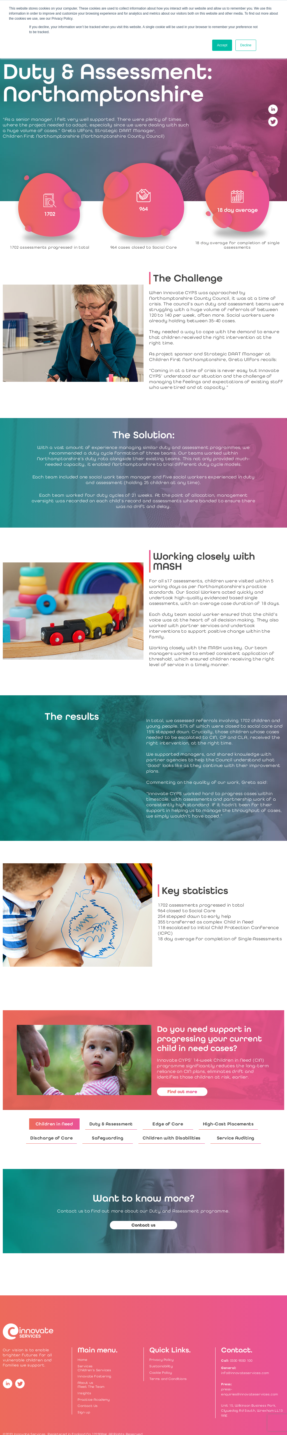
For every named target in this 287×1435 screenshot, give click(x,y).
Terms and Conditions (168, 1379)
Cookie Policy (160, 1373)
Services (85, 1366)
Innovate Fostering (94, 1376)
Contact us (143, 1225)
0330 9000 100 (241, 1361)
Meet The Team (91, 1387)
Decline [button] (245, 45)
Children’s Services (94, 1370)
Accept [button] (222, 45)
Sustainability (161, 1366)
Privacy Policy (161, 1360)
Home (82, 1360)
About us (85, 1383)
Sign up (84, 1412)
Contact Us (88, 1406)
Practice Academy (94, 1400)
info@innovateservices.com (245, 1373)
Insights (84, 1393)
